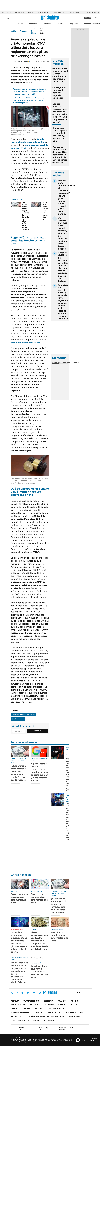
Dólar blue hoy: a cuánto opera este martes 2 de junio (45, 210)
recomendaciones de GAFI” (25, 342)
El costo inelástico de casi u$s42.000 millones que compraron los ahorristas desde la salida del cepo (39, 940)
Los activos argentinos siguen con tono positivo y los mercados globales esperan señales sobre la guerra (19, 942)
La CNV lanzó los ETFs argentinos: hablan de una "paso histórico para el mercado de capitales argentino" (30, 100)
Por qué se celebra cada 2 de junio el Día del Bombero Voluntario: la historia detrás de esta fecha (59, 155)
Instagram (22, 993)
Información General (21, 1012)
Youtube (34, 993)
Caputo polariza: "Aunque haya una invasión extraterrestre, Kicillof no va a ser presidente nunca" (59, 112)
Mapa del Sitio (17, 1016)
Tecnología (70, 1012)
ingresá (95, 17)
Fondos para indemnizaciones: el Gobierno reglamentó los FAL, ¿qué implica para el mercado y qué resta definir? (29, 91)
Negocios (74, 23)
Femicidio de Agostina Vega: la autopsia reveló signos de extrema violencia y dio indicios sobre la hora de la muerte (63, 302)
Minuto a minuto (18, 929)
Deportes (40, 1009)
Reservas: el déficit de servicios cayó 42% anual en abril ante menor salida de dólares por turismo (63, 266)
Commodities (68, 362)
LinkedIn (28, 993)
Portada (15, 1001)
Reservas (31, 12)
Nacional (15, 1009)
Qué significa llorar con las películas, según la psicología (59, 92)
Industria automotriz (75, 12)
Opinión (87, 23)
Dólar (20, 23)
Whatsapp (40, 993)
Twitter (12, 993)
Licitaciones (50, 1020)
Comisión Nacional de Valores (34, 31)
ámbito (13, 31)
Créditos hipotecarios (92, 12)
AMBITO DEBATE (66, 1028)
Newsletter (95, 23)
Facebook (17, 993)
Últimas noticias (31, 1001)
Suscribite (37, 731)
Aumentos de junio (58, 12)
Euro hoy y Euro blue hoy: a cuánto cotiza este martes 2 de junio (39, 972)
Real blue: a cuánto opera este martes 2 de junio (59, 936)
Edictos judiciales (20, 1020)
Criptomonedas (18, 719)
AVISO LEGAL (74, 1016)
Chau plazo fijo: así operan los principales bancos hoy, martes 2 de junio (59, 134)
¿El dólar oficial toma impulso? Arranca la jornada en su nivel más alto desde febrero (26, 215)
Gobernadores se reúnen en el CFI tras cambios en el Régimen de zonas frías (60, 75)
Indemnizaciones (43, 12)
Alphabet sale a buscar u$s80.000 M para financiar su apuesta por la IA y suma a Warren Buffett (39, 772)
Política (60, 23)
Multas (36, 1020)
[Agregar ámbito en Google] (22, 61)
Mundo (27, 1009)
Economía (33, 23)
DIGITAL (22, 1028)
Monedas (55, 362)
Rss (81, 1012)
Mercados (35, 1005)
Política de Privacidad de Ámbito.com (46, 1016)
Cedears (76, 362)
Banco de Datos (18, 1005)
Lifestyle (74, 1005)
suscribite (88, 17)
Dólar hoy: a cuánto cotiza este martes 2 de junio (39, 898)
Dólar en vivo (19, 12)
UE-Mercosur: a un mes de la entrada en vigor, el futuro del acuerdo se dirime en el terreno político (63, 233)
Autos (39, 1012)
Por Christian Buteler (38, 958)
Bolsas (61, 362)
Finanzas (47, 23)
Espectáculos (53, 1012)
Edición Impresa (56, 1009)
